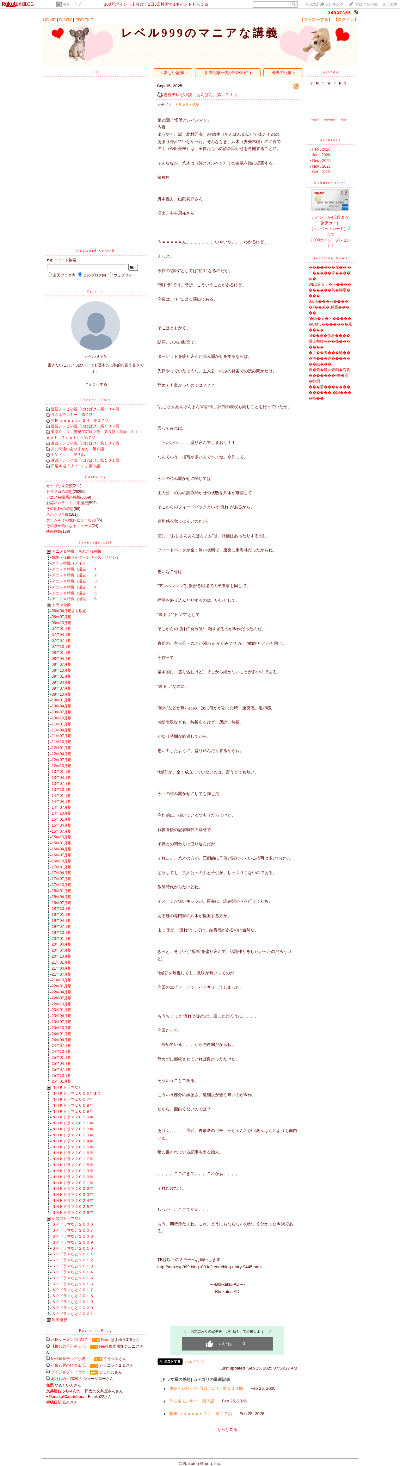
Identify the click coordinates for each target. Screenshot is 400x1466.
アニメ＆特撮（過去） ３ (74, 581)
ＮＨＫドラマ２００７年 (73, 1099)
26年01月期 (62, 1081)
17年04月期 (62, 873)
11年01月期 (62, 724)
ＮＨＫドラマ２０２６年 (73, 1212)
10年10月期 (62, 718)
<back (314, 119)
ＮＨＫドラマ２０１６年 (73, 1153)
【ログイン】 (346, 19)
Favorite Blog (95, 1330)
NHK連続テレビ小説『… (72, 1359)
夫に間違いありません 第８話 (77, 449)
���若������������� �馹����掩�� (330, 393)
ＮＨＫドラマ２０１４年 (73, 1141)
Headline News (330, 258)
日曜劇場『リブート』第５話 (75, 466)
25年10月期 (62, 1075)
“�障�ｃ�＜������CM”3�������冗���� (330, 324)
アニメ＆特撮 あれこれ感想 (76, 551)
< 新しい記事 (172, 72)
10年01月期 (62, 700)
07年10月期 (62, 646)
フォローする (95, 384)
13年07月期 (62, 783)
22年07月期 (62, 998)
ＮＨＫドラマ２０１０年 (73, 1117)
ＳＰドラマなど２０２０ (73, 1308)
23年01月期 (62, 1010)
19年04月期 (62, 920)
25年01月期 (62, 1057)
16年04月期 (62, 849)
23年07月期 (62, 1022)
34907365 (339, 12)
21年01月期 (62, 962)
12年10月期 (62, 766)
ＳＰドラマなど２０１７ (73, 1290)
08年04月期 (62, 658)
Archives (330, 140)
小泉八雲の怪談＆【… (70, 1365)
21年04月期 (62, 968)
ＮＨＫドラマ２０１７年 (73, 1159)
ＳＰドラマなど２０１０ (73, 1248)
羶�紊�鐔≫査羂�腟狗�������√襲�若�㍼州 (329, 375)
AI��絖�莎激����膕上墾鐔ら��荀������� (329, 341)
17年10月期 (62, 885)
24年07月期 (62, 1045)
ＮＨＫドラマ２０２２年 (73, 1188)
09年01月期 (62, 676)
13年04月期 (62, 777)
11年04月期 (62, 730)
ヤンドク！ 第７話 (68, 454)
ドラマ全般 (61, 605)
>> (324, 4)
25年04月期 (62, 1063)
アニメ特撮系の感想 (63, 497)
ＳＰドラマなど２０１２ (73, 1260)
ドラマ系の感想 (59, 491)
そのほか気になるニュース (69, 526)
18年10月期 (62, 908)
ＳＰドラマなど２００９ (73, 1242)
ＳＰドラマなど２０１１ (73, 1254)
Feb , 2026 (321, 149)
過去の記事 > (283, 72)
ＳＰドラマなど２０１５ (73, 1278)
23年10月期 (62, 1028)
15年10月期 (62, 837)
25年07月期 (62, 1069)
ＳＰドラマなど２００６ (73, 1224)
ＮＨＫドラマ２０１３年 (73, 1135)
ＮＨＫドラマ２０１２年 (73, 1129)
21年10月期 (62, 980)
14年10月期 (62, 813)
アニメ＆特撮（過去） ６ (74, 599)
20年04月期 (62, 944)
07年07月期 (62, 640)
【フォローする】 (315, 19)
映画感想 (53, 531)
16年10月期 (62, 861)
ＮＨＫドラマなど (67, 1087)
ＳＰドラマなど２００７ (73, 1230)
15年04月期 (62, 825)
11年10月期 (62, 742)
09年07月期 (62, 688)
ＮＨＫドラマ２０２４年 (73, 1200)
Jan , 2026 (321, 155)
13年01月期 (62, 771)
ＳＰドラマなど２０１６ (73, 1284)
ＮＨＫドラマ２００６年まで (76, 1093)
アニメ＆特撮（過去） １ (74, 569)
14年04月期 (62, 801)
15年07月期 (62, 831)
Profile (95, 291)
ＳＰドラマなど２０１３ (73, 1266)
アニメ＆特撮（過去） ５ (74, 593)
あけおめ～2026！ (66, 1378)
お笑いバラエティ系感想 (67, 503)
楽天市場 (389, 4)
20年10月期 (62, 956)
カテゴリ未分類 (59, 486)
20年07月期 (62, 950)
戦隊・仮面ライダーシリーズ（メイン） (86, 557)
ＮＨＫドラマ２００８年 (73, 1105)
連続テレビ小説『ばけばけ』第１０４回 (85, 409)
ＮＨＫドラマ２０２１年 (73, 1183)
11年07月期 (62, 736)
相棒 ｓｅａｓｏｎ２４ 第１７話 (80, 420)
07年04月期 (62, 634)
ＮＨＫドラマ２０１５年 (73, 1147)
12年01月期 (62, 748)
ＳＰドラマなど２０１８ (73, 1296)
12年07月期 (62, 760)
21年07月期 (62, 974)
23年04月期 (62, 1016)
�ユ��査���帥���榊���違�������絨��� (329, 358)
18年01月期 (62, 891)
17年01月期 (62, 867)
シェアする (194, 1361)
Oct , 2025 (321, 172)
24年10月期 (62, 1051)
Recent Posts (95, 400)
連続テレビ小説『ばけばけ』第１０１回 (85, 460)
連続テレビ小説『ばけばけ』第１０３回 (85, 426)
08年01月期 (62, 652)
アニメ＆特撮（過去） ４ (74, 587)
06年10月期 (62, 623)
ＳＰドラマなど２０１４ (73, 1272)
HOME (49, 19)
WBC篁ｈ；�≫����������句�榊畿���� (330, 290)
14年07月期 (62, 807)
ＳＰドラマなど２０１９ (73, 1302)
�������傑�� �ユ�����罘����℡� (330, 273)
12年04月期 (62, 754)
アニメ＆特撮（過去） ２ (74, 575)
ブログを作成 (366, 4)
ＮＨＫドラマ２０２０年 (73, 1177)
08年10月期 (62, 670)
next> (344, 119)
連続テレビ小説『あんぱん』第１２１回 (200, 94)
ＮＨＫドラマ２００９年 (73, 1111)
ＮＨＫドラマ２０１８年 (73, 1165)
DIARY (65, 19)
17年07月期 (62, 879)
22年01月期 (62, 986)
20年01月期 (62, 938)
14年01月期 (62, 795)
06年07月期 (62, 617)
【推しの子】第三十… (70, 1346)
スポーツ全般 (57, 514)
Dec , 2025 (321, 160)
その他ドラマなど (67, 1218)
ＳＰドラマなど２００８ (73, 1236)
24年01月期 (62, 1034)
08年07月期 (62, 664)
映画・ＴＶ (72, 4)
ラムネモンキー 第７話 (72, 415)
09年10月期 (62, 694)
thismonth (329, 119)
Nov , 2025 (321, 166)
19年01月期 (62, 914)
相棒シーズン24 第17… (71, 1340)
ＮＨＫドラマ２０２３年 (73, 1194)
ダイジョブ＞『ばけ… (70, 1372)
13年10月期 (62, 789)
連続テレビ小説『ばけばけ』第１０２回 (85, 443)
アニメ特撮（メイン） (71, 563)
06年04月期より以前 (69, 611)
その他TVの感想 (60, 508)
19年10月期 (62, 932)
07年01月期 (62, 628)
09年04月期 (62, 682)
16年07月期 (62, 855)
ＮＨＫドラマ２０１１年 (73, 1123)
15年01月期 (62, 819)
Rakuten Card (330, 183)
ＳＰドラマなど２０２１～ (74, 1314)
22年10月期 (62, 1004)
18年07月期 (62, 903)
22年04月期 (62, 992)
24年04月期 (62, 1040)
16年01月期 (62, 843)
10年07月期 (62, 712)
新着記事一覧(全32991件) (228, 72)
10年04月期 (62, 706)
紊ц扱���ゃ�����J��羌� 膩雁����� (329, 307)
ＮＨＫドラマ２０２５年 (73, 1206)
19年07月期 (62, 926)
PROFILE (84, 19)
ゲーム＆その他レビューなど (70, 520)
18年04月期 (62, 897)
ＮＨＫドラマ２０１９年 (73, 1171)
